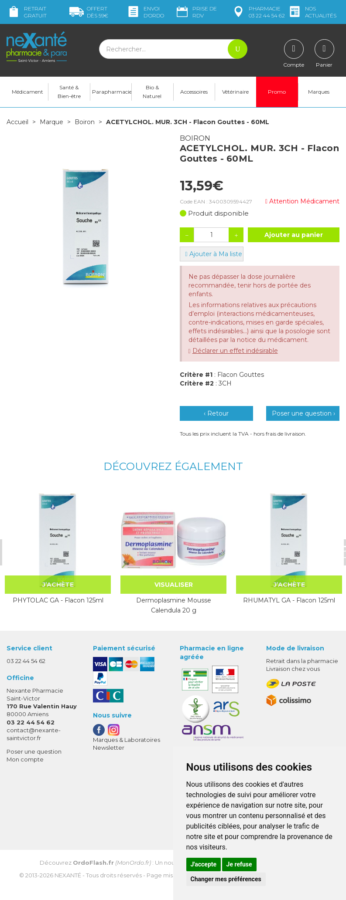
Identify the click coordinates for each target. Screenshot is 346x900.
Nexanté (68, 875)
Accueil (17, 122)
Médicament (27, 91)
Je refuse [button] (239, 864)
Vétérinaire (235, 91)
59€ (88, 12)
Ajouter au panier (293, 235)
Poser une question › (303, 413)
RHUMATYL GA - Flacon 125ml (289, 600)
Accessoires (194, 91)
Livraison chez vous (293, 668)
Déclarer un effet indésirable (235, 351)
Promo (277, 91)
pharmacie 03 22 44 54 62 (258, 12)
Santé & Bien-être (69, 91)
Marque (51, 122)
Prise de (196, 12)
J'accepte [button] (204, 864)
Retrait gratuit (27, 12)
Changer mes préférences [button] (226, 879)
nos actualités (312, 12)
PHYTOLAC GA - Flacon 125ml (58, 600)
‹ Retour (216, 413)
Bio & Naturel (152, 91)
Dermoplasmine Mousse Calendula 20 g (173, 605)
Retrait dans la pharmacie (302, 660)
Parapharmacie (111, 91)
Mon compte (25, 759)
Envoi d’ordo (145, 12)
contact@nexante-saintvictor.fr (34, 733)
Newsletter (108, 747)
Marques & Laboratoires (126, 739)
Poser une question (34, 751)
